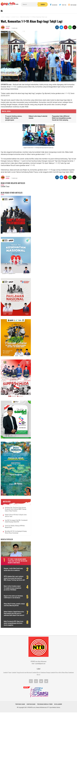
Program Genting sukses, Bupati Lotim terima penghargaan (13, 118)
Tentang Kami (20, 704)
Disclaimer (58, 704)
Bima (66, 672)
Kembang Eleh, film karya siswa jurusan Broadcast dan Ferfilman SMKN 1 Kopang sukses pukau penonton (15, 509)
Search (43, 4)
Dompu (48, 672)
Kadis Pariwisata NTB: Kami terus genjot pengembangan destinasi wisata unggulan (13, 623)
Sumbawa (43, 672)
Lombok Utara (55, 672)
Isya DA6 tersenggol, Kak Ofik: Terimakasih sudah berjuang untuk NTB (16, 521)
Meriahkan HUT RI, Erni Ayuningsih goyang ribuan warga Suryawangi (16, 532)
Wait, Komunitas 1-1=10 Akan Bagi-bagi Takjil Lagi (31, 21)
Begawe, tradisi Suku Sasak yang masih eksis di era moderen (13, 569)
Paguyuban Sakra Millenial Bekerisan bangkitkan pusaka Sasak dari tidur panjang (61, 118)
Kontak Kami (31, 704)
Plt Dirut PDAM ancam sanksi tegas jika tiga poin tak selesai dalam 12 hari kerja (17, 561)
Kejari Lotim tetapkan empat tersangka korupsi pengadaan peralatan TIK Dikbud (12, 588)
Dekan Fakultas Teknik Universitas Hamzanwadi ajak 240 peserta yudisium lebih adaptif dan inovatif (14, 613)
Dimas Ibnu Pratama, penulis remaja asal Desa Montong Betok (14, 604)
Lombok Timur (7, 672)
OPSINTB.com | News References (37, 707)
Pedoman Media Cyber (44, 704)
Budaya (7, 28)
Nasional (29, 672)
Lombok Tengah (16, 672)
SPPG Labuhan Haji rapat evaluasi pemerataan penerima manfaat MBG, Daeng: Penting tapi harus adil (14, 578)
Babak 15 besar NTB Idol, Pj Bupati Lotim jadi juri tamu (16, 515)
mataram (23, 672)
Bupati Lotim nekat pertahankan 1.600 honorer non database (13, 596)
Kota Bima (62, 672)
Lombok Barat (36, 672)
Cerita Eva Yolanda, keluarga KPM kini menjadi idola (15, 526)
